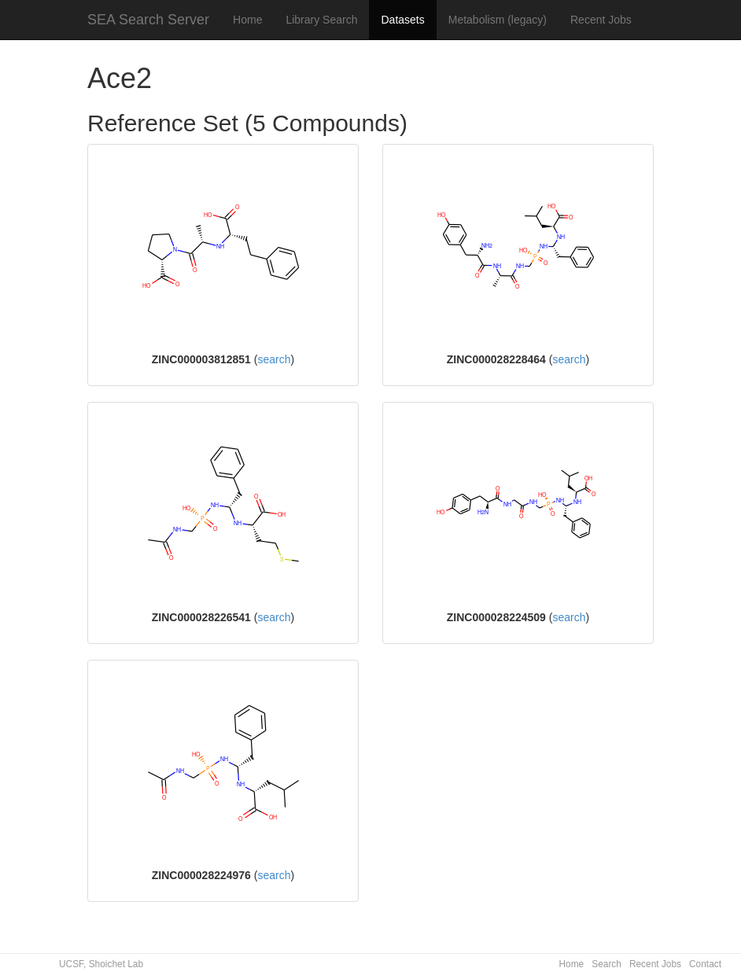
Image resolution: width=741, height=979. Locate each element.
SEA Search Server (148, 20)
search (273, 359)
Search (606, 964)
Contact (705, 964)
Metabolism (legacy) (497, 19)
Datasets (402, 19)
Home (247, 19)
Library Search (321, 19)
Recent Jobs (601, 19)
